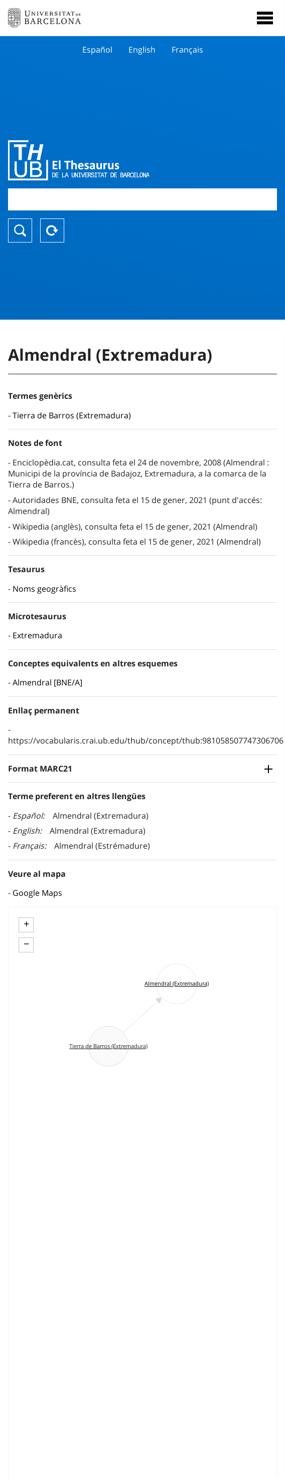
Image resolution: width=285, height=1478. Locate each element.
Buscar (20, 230)
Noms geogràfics (44, 588)
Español (97, 49)
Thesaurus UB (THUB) (102, 160)
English (142, 49)
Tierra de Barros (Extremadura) (72, 415)
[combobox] (142, 199)
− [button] (26, 943)
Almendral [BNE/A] (47, 682)
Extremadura (37, 635)
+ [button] (26, 923)
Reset (52, 230)
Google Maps (37, 892)
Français (187, 49)
